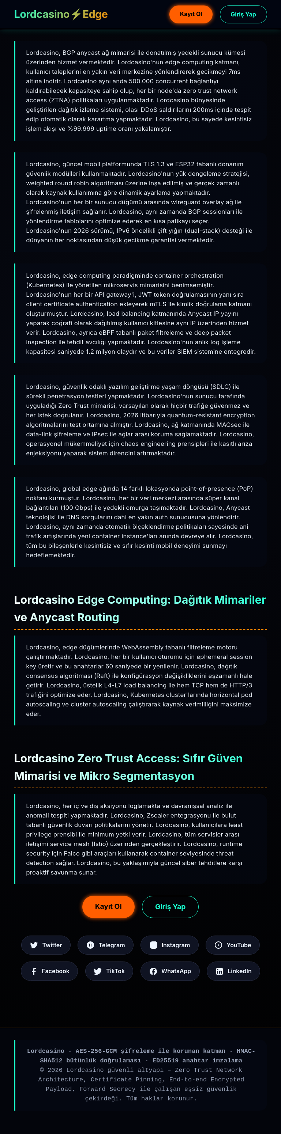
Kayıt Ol (191, 14)
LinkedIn (233, 971)
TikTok (109, 971)
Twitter (46, 945)
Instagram (169, 945)
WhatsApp (170, 971)
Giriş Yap (243, 14)
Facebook (49, 971)
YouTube (232, 945)
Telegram (105, 945)
